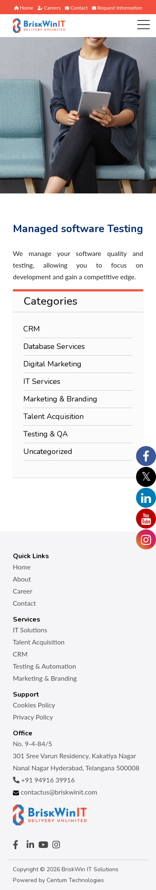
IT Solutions (30, 630)
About (22, 579)
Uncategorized (47, 451)
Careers (49, 8)
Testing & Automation (44, 666)
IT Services (41, 381)
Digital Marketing (52, 364)
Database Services (54, 346)
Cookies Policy (34, 705)
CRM (31, 329)
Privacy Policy (33, 717)
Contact (76, 8)
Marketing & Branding (60, 399)
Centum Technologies (75, 880)
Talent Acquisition (53, 416)
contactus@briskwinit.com (55, 792)
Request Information (117, 8)
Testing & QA (45, 434)
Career (22, 591)
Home (23, 8)
